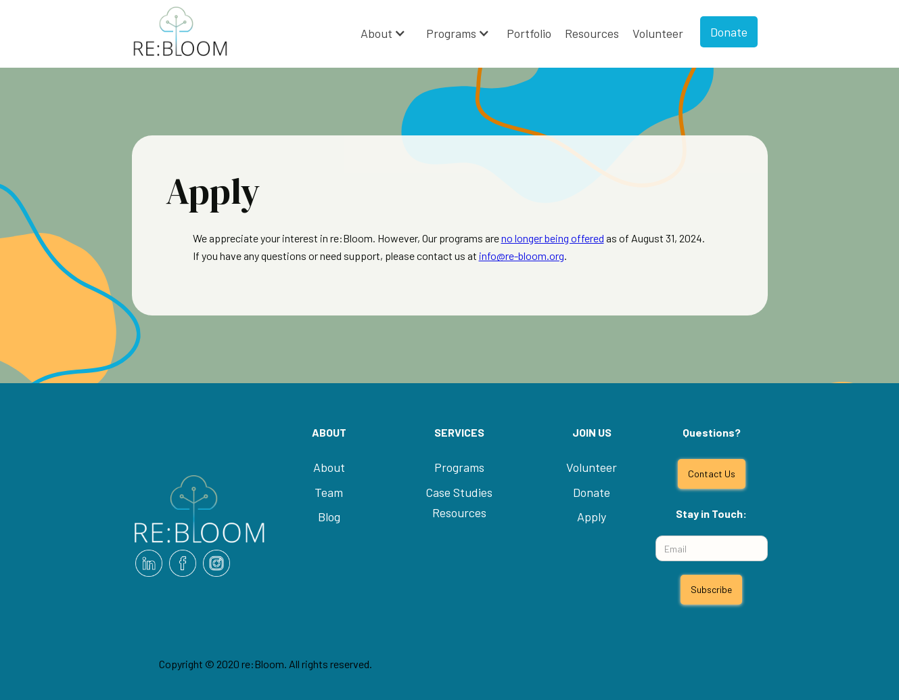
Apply (591, 516)
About (376, 33)
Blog (329, 516)
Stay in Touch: (711, 513)
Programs (451, 33)
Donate (728, 31)
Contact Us (711, 473)
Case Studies (458, 492)
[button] (383, 33)
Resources (592, 33)
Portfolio (529, 33)
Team (329, 492)
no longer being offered (552, 238)
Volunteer (657, 33)
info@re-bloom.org (521, 255)
